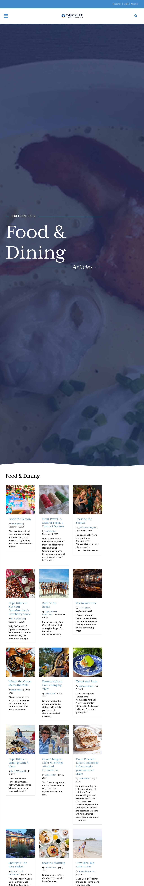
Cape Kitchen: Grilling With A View (18, 763)
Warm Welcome (86, 603)
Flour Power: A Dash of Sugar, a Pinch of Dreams (53, 522)
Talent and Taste (86, 681)
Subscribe (116, 4)
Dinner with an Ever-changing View (52, 685)
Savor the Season (20, 518)
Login (126, 4)
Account (134, 4)
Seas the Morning (53, 862)
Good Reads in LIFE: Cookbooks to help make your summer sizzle (87, 766)
